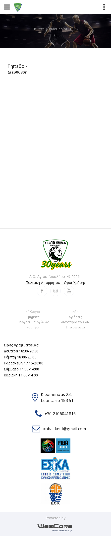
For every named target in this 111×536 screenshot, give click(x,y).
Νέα (75, 312)
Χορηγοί (33, 327)
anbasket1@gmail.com (64, 428)
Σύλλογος (33, 312)
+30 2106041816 (60, 413)
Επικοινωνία (75, 327)
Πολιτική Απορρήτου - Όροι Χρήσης (56, 282)
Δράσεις (75, 317)
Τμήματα (33, 317)
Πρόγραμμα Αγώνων (33, 322)
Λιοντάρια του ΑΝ (75, 322)
